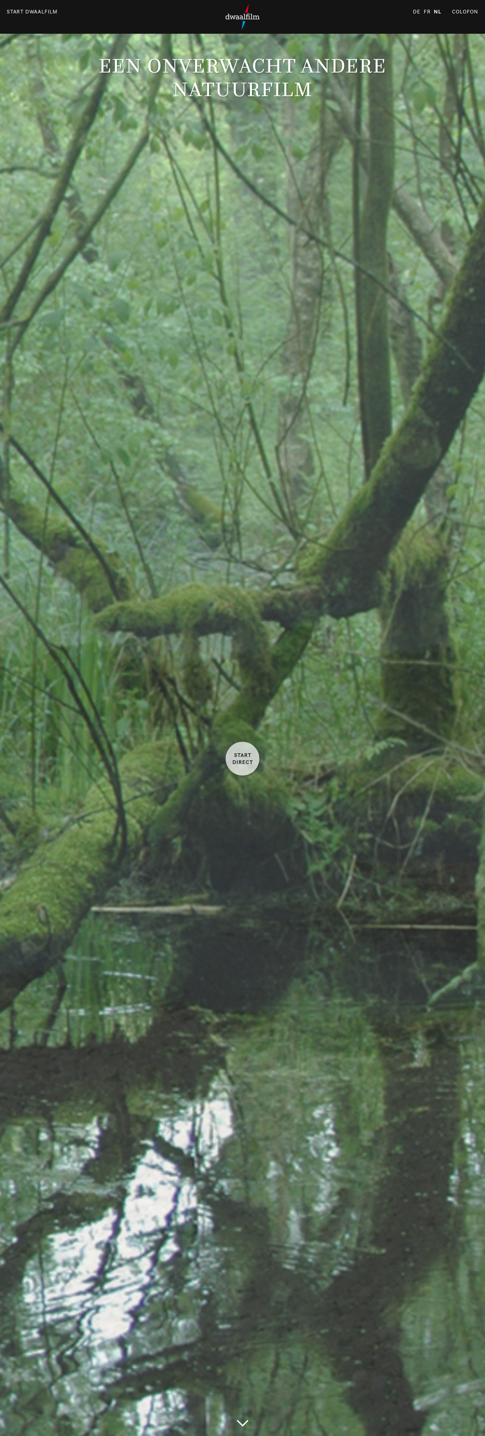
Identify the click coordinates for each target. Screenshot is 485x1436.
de (416, 11)
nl (437, 11)
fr (427, 11)
